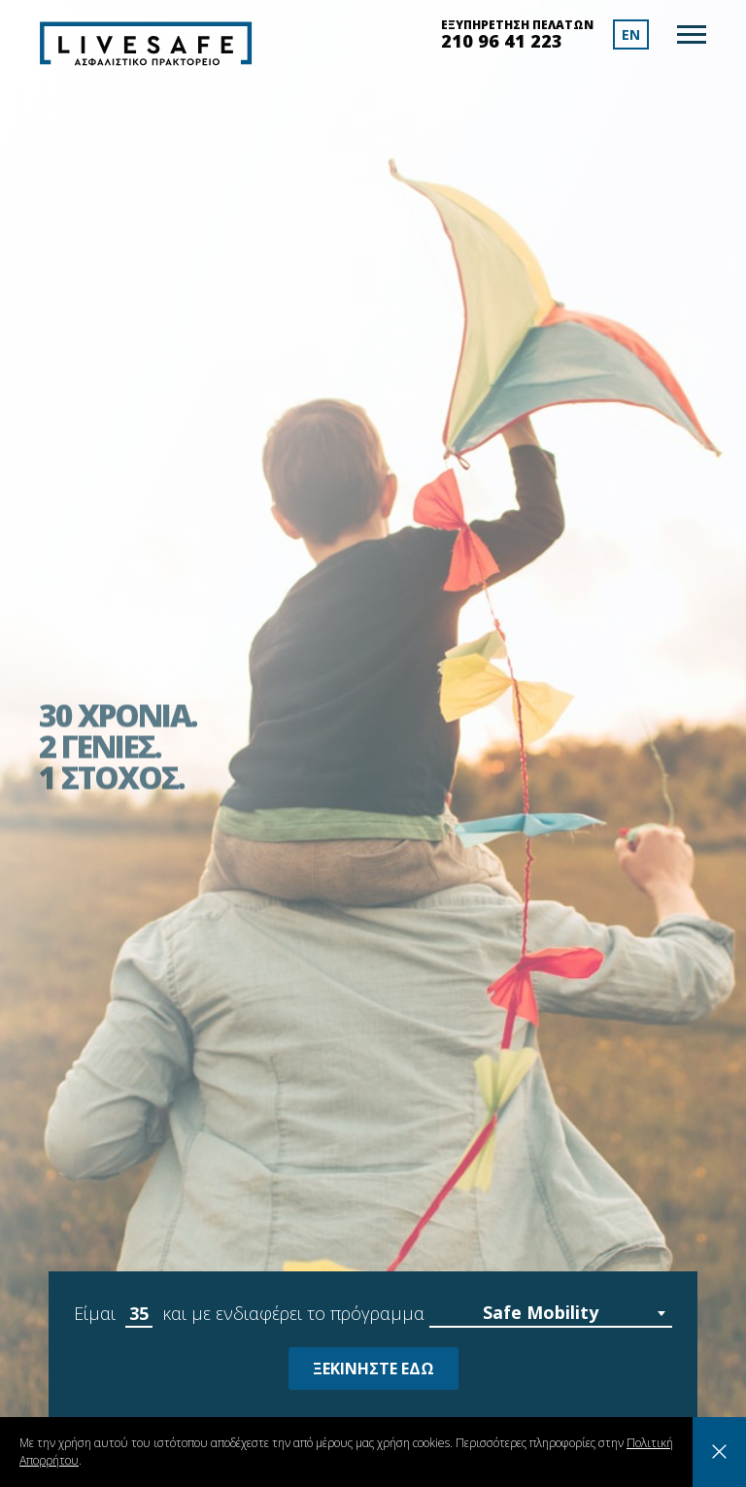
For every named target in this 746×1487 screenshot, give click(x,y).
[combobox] (550, 1314)
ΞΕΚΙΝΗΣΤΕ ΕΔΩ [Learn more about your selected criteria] (373, 1368)
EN (631, 34)
